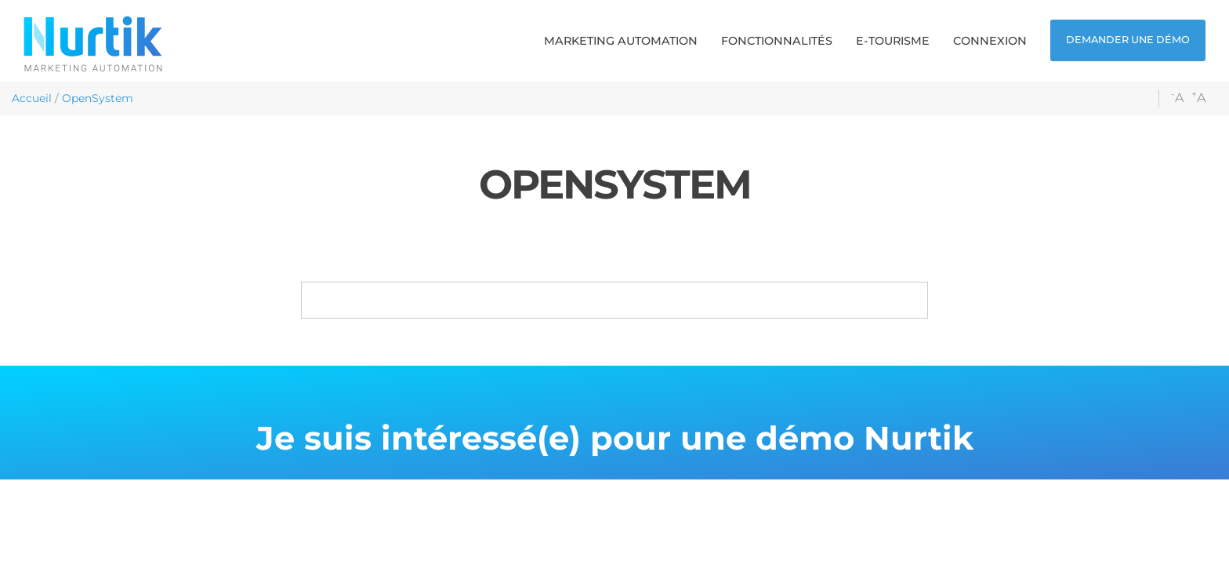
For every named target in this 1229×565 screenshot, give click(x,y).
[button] (620, 41)
